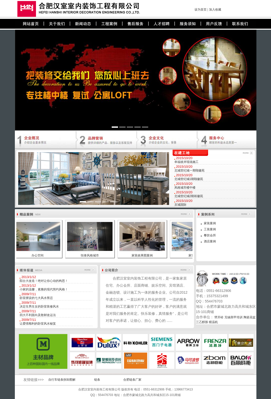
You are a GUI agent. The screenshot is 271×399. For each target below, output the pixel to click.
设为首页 (201, 9)
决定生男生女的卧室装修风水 (39, 306)
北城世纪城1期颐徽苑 (188, 179)
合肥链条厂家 (132, 379)
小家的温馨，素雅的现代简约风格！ (44, 289)
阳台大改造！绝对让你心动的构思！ (44, 281)
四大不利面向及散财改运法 (38, 315)
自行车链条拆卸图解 (61, 379)
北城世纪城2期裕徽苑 (188, 196)
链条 (97, 379)
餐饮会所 (210, 235)
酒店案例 (210, 241)
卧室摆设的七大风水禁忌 (36, 298)
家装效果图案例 (142, 255)
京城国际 (180, 204)
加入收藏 (215, 9)
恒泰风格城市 (90, 255)
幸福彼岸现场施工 (186, 162)
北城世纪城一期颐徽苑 (189, 170)
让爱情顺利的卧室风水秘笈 (38, 323)
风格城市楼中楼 (185, 187)
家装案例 (210, 223)
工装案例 (210, 229)
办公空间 (37, 255)
